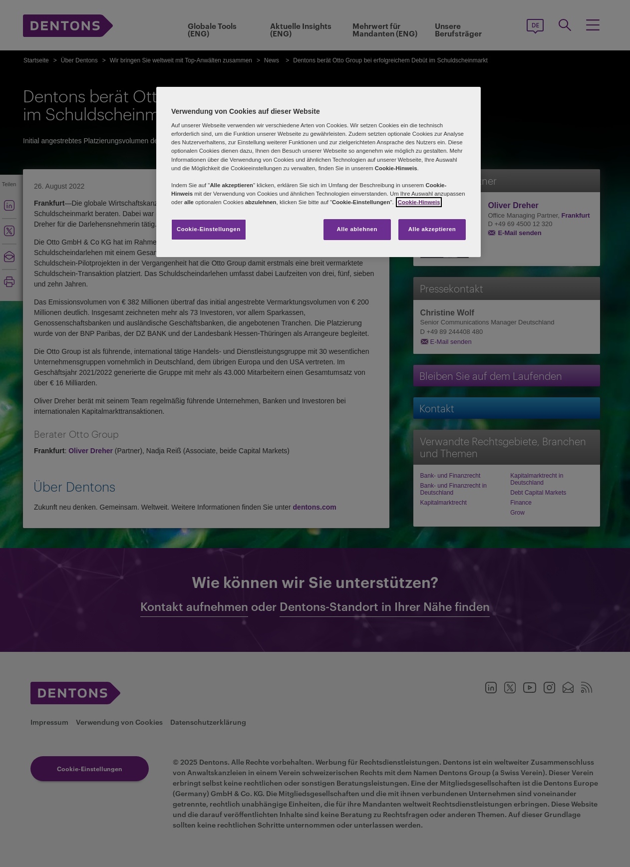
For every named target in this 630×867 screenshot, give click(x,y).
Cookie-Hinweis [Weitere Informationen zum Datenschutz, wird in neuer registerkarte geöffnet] (419, 202)
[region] (318, 172)
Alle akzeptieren (432, 229)
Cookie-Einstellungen (209, 229)
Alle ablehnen (357, 229)
